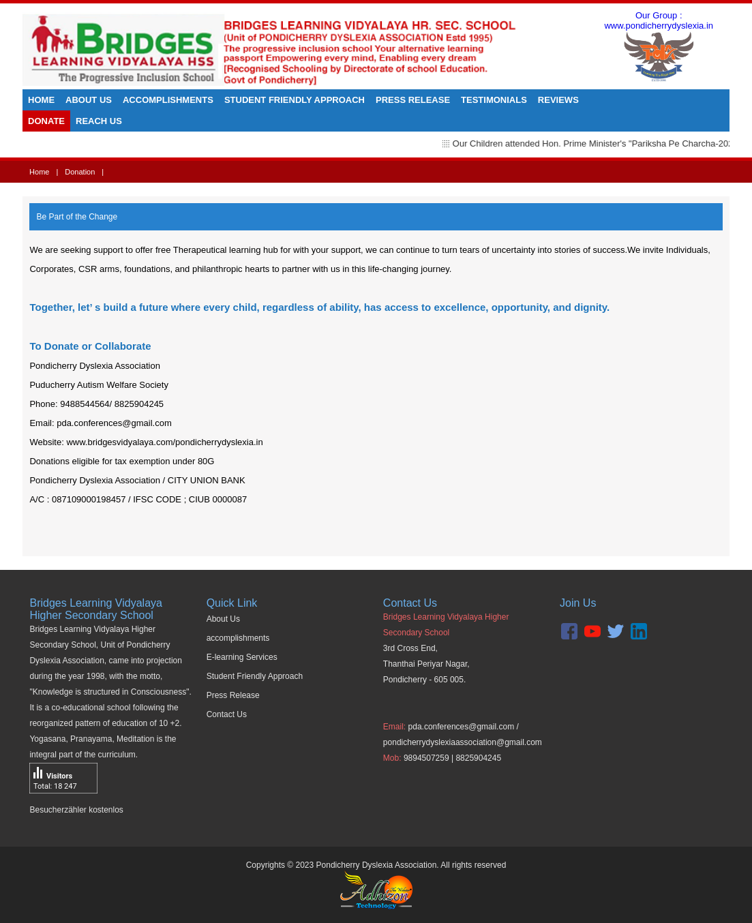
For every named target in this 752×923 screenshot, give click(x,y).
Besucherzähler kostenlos (76, 810)
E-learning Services (242, 657)
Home (41, 100)
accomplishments (238, 638)
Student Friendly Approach (294, 100)
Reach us (99, 121)
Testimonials (494, 100)
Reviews (558, 100)
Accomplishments (168, 100)
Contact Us (227, 714)
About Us (88, 100)
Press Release (413, 100)
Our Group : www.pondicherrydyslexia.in (658, 49)
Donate (46, 121)
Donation (80, 172)
